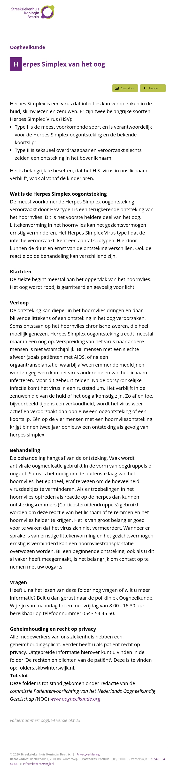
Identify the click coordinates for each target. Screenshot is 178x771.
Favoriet (150, 88)
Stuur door (124, 88)
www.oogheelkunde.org (75, 699)
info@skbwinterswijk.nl (38, 764)
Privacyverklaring (88, 754)
